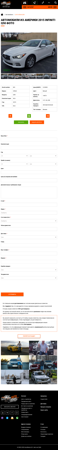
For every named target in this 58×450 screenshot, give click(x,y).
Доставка (4, 234)
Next (53, 52)
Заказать (21, 122)
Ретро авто (24, 434)
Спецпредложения (26, 414)
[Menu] (25, 7)
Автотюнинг (25, 417)
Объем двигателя (6, 225)
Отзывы (43, 429)
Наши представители (47, 434)
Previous (4, 52)
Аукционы (44, 396)
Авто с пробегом (26, 399)
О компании (44, 427)
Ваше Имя (4, 136)
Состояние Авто (6, 217)
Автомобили (9, 14)
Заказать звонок (9, 407)
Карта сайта (44, 410)
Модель (3, 258)
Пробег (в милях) (5, 160)
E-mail (3, 201)
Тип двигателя (5, 274)
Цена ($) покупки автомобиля (9, 176)
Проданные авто (26, 401)
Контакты (44, 432)
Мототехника (25, 432)
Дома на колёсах (26, 436)
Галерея (43, 436)
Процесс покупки (46, 407)
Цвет (2, 168)
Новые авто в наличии (28, 403)
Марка (3, 209)
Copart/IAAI (44, 399)
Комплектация (5, 144)
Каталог (23, 396)
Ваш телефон (5, 250)
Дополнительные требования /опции (11, 184)
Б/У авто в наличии (27, 406)
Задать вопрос (37, 122)
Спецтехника (25, 429)
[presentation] (14, 285)
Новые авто (24, 412)
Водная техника (26, 427)
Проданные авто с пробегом (26, 409)
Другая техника (26, 424)
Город (2, 241)
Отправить (12, 294)
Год (2, 152)
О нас (42, 424)
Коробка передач (5, 266)
